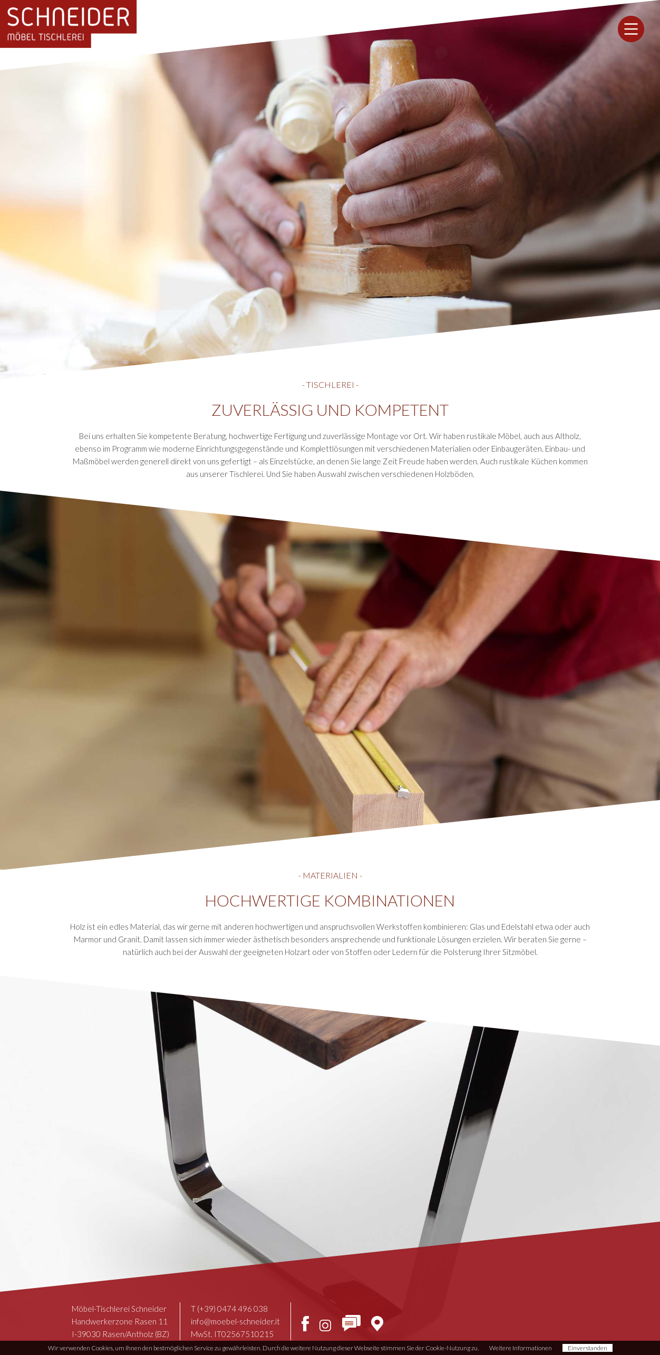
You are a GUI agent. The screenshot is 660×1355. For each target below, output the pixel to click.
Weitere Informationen (520, 1348)
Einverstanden (587, 1348)
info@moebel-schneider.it (235, 1321)
